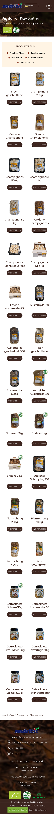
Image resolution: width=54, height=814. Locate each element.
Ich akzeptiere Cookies (18, 810)
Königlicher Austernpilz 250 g (39, 394)
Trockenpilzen (36, 53)
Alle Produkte (25, 62)
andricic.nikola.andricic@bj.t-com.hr (29, 742)
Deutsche (31, 6)
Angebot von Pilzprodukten (30, 23)
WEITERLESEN (14, 102)
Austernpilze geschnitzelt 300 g (14, 351)
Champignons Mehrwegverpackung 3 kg (18, 266)
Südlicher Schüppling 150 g (39, 479)
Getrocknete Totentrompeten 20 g (39, 693)
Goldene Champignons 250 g (14, 138)
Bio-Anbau (15, 57)
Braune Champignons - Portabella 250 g (39, 138)
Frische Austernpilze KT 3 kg (14, 308)
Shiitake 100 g (14, 433)
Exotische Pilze (34, 57)
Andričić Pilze (8, 23)
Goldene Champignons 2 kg (39, 223)
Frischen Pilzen (15, 53)
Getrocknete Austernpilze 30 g (39, 607)
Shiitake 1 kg (39, 433)
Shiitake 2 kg (14, 475)
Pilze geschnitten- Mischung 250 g (39, 565)
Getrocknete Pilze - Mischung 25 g (15, 650)
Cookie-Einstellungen (38, 810)
